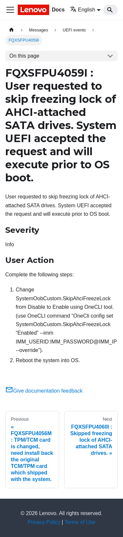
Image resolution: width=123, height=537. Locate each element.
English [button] (82, 9)
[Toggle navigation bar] (10, 10)
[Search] (110, 10)
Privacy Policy (44, 522)
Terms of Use (80, 522)
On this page (24, 56)
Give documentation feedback (44, 391)
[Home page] (11, 30)
